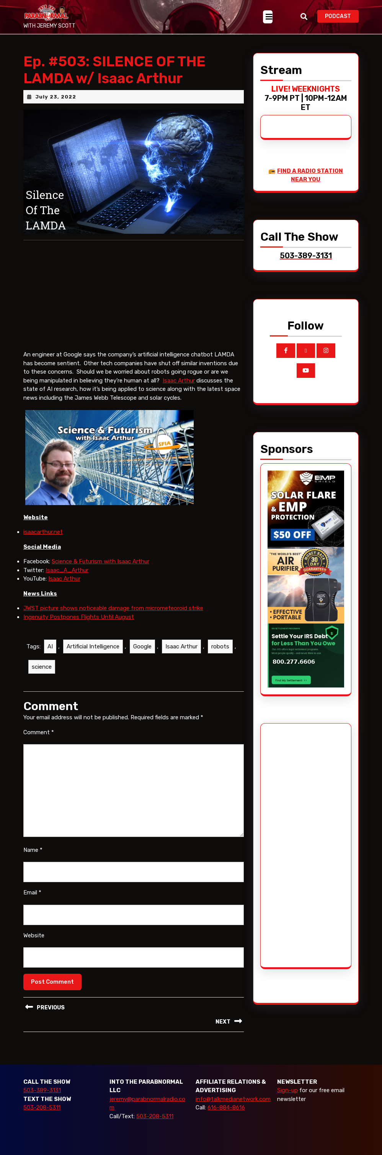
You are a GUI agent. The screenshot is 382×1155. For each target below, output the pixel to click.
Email (32, 892)
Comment (38, 732)
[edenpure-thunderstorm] (306, 584)
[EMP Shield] (306, 508)
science (42, 666)
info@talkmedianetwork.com (233, 1099)
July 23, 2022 (55, 97)
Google (142, 646)
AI (50, 646)
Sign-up (287, 1090)
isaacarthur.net (43, 531)
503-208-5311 (41, 1107)
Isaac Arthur (179, 380)
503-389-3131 (42, 1090)
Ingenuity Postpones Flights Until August (78, 617)
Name (32, 850)
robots (220, 646)
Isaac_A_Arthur (67, 570)
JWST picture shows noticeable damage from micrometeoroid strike (113, 608)
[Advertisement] (296, 845)
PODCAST (342, 15)
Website (33, 935)
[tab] (268, 16)
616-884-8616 (226, 1107)
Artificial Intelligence (93, 646)
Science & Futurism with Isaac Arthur (100, 561)
